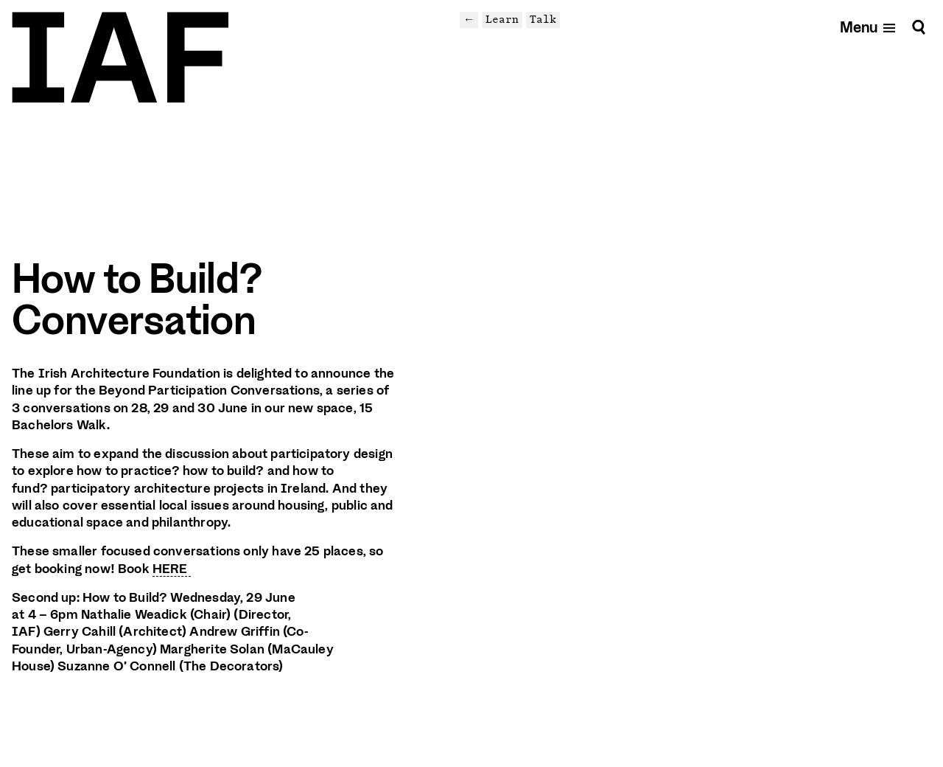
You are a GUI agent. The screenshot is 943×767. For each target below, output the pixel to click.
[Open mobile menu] (868, 27)
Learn (502, 19)
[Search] (918, 27)
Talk (543, 19)
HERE (172, 568)
